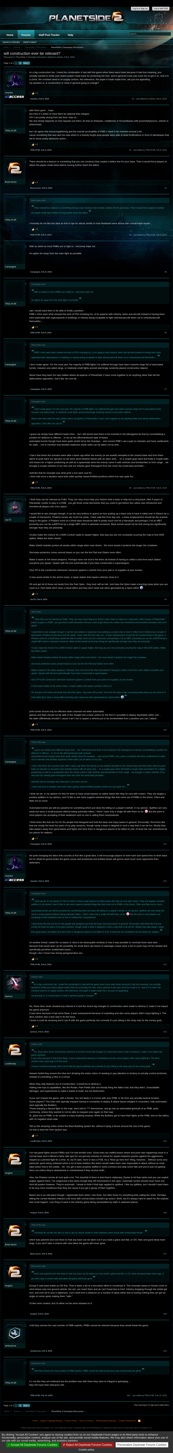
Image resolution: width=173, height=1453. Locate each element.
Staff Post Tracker (49, 35)
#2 (130, 150)
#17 (165, 1254)
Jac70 (8, 519)
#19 (165, 1351)
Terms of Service (86, 1421)
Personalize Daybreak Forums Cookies (141, 1444)
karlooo (9, 996)
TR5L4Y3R (10, 130)
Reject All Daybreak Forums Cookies (87, 1444)
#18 (165, 1314)
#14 (165, 1032)
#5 (166, 272)
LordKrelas (10, 1063)
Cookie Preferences (127, 1421)
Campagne (10, 266)
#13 (165, 964)
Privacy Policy (71, 1421)
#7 (166, 389)
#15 (165, 1141)
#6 (166, 333)
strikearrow (10, 1345)
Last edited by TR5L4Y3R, (150, 150)
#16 (165, 1213)
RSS (139, 1421)
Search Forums (11, 42)
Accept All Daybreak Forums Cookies (32, 1444)
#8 (130, 488)
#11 (165, 844)
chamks (59, 57)
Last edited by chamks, (151, 99)
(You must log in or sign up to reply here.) (151, 1405)
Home (10, 35)
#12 (165, 881)
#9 (166, 599)
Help (70, 35)
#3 (166, 188)
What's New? (30, 42)
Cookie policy (86, 1449)
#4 (130, 235)
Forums (26, 35)
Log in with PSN (161, 8)
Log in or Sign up (140, 8)
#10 (165, 730)
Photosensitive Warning (106, 1421)
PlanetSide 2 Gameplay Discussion (31, 57)
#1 (133, 99)
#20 (128, 1395)
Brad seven (11, 182)
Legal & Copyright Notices (51, 1421)
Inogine (9, 1173)
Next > (26, 63)
